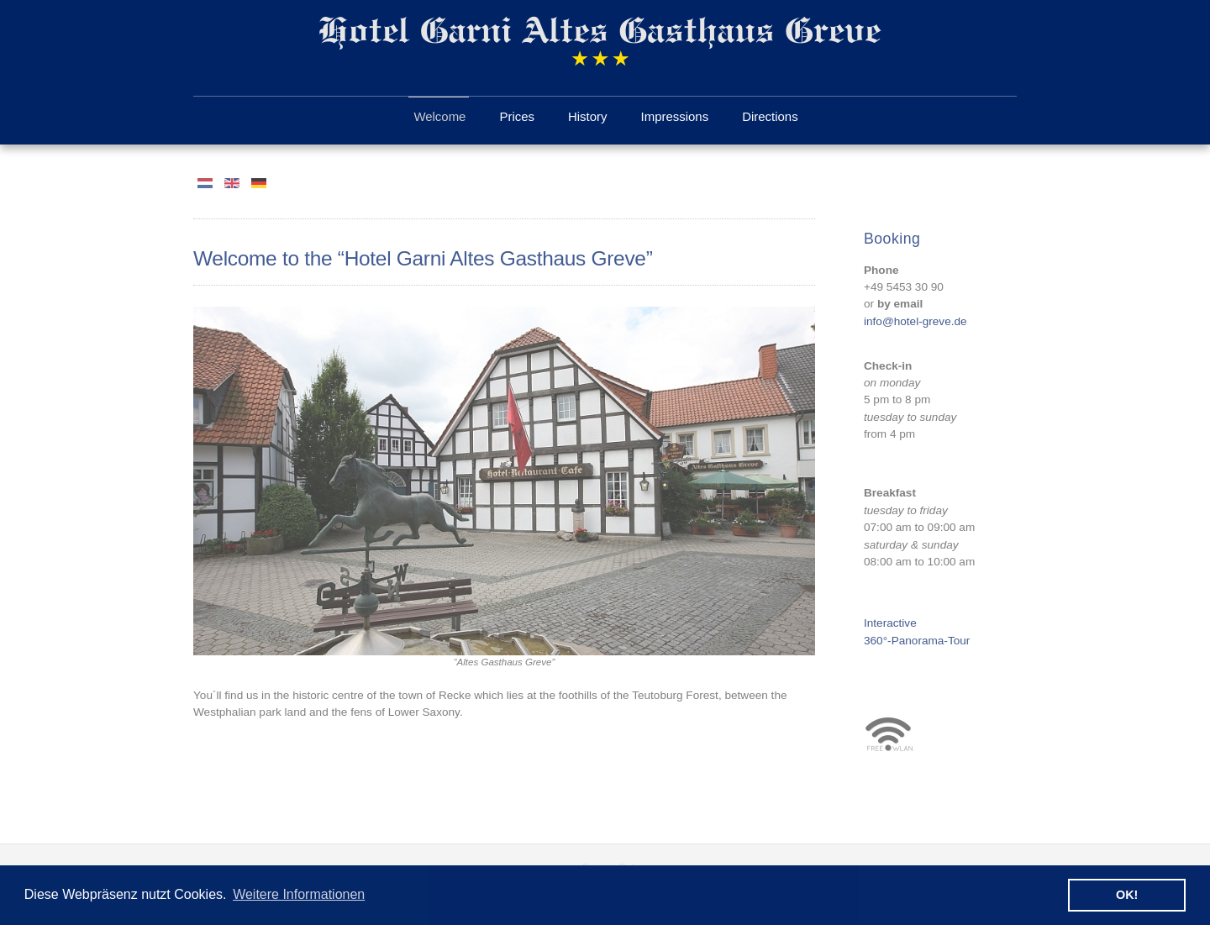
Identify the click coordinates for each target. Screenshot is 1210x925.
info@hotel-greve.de (915, 320)
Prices (516, 116)
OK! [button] (1127, 894)
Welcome (439, 116)
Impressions (675, 116)
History (588, 116)
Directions (769, 116)
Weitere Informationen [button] (299, 894)
